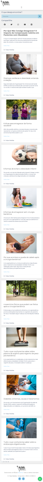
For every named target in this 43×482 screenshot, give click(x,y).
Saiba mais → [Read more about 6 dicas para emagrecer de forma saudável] (7, 136)
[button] (21, 7)
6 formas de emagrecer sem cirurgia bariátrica (19, 213)
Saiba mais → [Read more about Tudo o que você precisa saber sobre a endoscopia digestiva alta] (7, 455)
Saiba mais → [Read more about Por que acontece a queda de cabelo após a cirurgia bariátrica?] (7, 272)
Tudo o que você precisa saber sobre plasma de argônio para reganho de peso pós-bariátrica (21, 353)
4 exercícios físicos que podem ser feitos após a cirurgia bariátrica (21, 305)
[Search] (40, 16)
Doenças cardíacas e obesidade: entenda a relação (21, 79)
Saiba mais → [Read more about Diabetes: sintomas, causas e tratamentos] (7, 409)
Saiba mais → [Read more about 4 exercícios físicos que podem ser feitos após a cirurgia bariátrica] (7, 319)
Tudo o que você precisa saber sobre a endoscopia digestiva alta (20, 443)
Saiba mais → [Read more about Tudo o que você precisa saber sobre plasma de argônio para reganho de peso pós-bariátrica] (7, 366)
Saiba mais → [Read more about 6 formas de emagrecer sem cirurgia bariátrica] (7, 225)
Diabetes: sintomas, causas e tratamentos (21, 399)
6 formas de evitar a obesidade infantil (20, 169)
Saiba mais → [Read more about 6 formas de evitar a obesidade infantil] (7, 179)
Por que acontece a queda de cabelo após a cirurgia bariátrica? (21, 258)
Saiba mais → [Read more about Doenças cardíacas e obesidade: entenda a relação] (7, 91)
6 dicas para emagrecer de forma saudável (18, 124)
